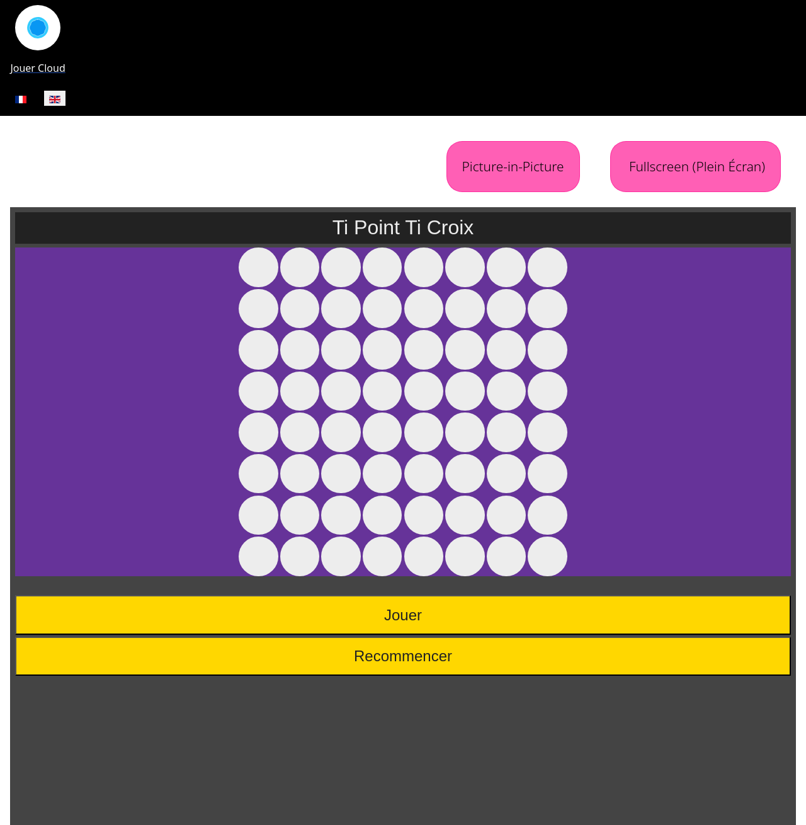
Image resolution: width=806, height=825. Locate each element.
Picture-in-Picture (513, 166)
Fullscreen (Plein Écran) (695, 166)
